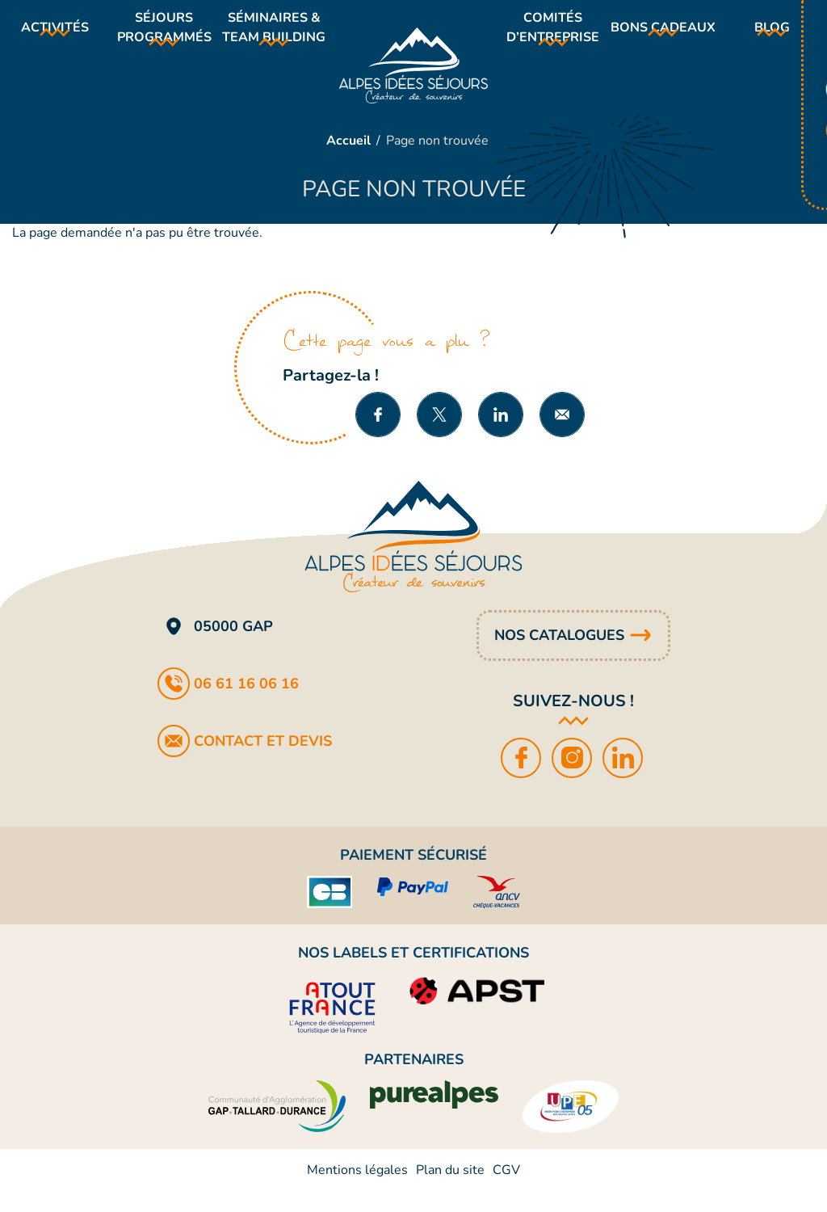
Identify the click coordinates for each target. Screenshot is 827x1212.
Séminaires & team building (277, 38)
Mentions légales (357, 1191)
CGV (506, 1191)
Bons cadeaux (668, 38)
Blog (774, 38)
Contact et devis (263, 762)
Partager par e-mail (562, 435)
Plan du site (450, 1191)
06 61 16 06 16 (246, 704)
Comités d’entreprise (557, 38)
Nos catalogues (559, 656)
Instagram (573, 779)
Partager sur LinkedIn (500, 435)
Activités (52, 38)
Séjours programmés (165, 38)
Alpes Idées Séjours (414, 76)
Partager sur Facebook (378, 435)
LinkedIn (623, 779)
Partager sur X (439, 435)
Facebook (522, 779)
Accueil (348, 161)
